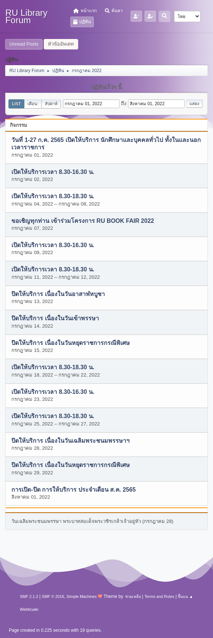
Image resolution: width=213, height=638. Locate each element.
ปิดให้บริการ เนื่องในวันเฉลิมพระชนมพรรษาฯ (70, 441)
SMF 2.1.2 (29, 596)
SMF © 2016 (53, 596)
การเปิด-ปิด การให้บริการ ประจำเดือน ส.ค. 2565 (73, 489)
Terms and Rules (159, 596)
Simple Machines (82, 596)
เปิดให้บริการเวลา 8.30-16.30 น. (52, 172)
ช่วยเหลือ (133, 596)
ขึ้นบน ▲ (185, 596)
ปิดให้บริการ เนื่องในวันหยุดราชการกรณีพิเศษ (70, 343)
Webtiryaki (29, 609)
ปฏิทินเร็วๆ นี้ (106, 87)
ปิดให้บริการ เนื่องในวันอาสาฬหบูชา (57, 294)
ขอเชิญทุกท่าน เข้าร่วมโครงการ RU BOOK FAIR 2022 (82, 221)
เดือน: (33, 103)
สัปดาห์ (51, 103)
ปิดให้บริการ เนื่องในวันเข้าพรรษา (55, 319)
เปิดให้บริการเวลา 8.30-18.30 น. (52, 196)
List (16, 103)
